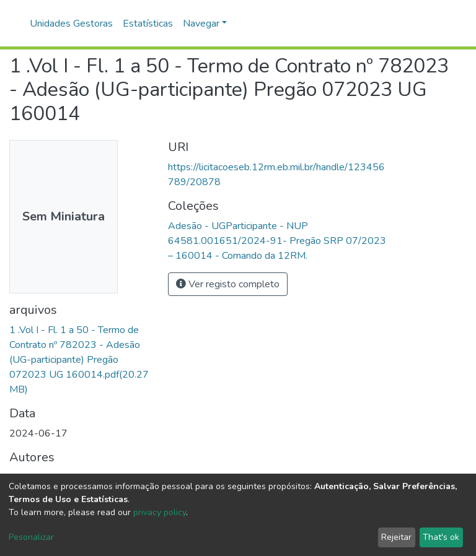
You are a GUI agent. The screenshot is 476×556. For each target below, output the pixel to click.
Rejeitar (396, 537)
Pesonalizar (31, 537)
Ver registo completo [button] (228, 284)
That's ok (441, 537)
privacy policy (159, 512)
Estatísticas (148, 23)
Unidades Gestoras (71, 23)
